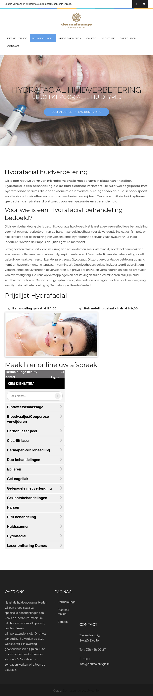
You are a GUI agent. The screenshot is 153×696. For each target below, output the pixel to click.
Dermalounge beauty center (81, 690)
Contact (13, 46)
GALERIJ (91, 38)
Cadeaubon (128, 38)
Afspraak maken (69, 38)
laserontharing (89, 111)
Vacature (108, 38)
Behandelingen (43, 38)
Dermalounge (17, 38)
